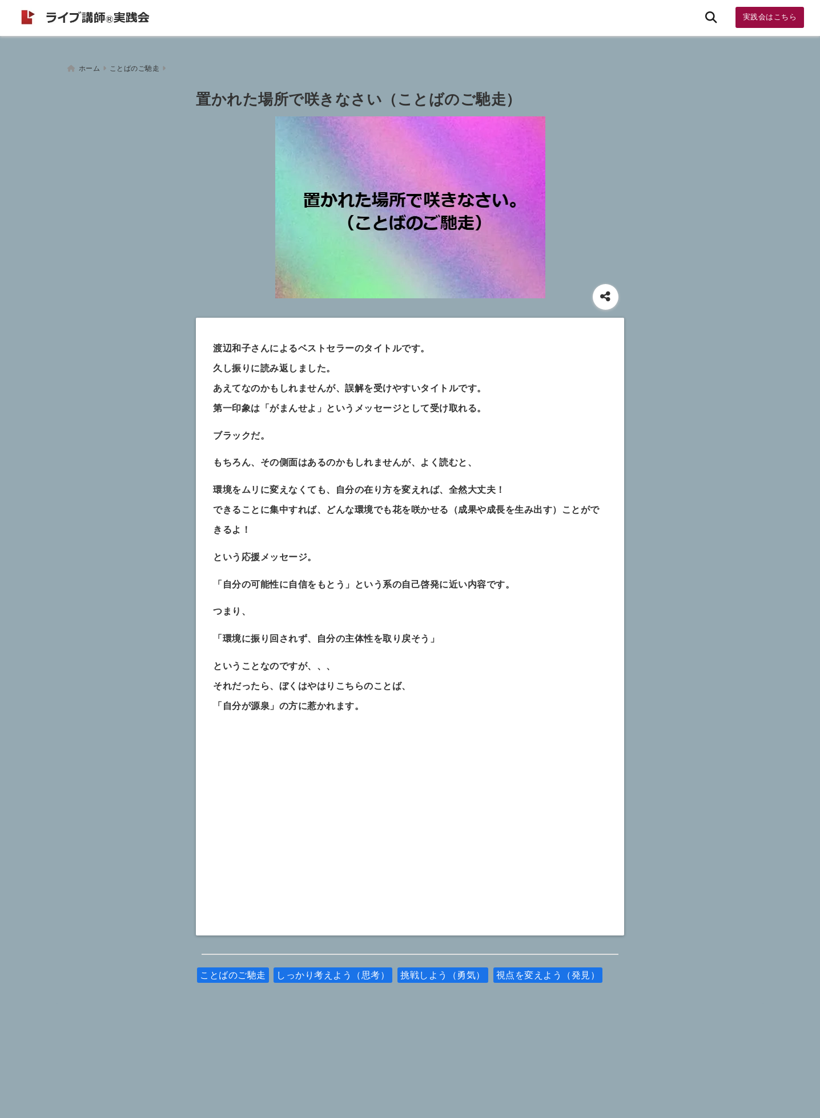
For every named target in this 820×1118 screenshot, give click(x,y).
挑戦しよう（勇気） (442, 971)
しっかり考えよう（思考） (332, 971)
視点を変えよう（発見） (548, 971)
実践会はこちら (770, 17)
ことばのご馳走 (233, 971)
